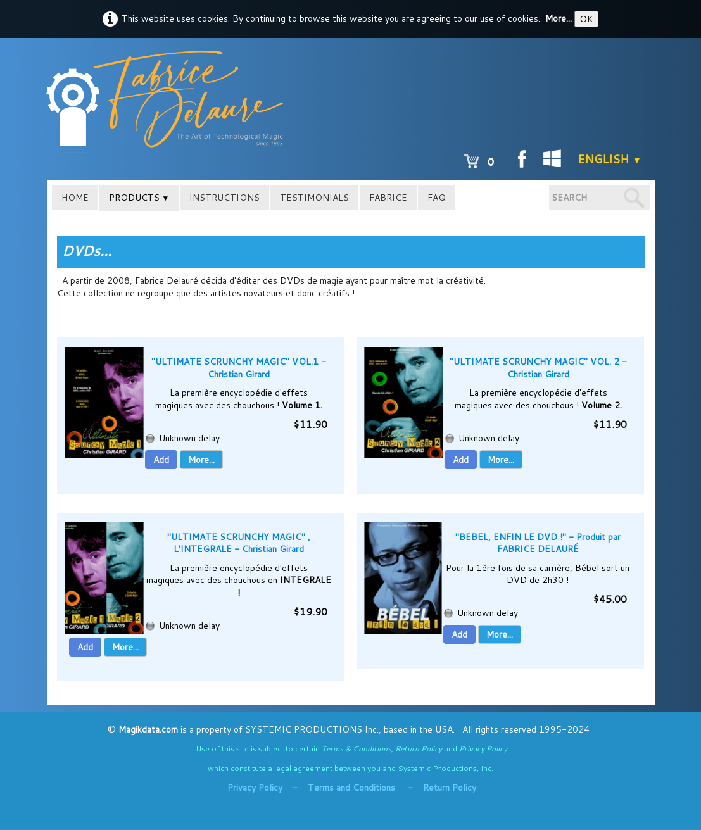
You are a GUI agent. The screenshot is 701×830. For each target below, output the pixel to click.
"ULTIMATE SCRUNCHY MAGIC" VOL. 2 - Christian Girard (538, 367)
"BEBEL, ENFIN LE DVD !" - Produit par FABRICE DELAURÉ (538, 543)
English (609, 159)
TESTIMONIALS (314, 197)
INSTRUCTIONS (224, 197)
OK (586, 19)
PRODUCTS (139, 197)
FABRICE (388, 197)
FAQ (436, 197)
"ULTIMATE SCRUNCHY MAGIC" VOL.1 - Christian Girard (238, 367)
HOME (75, 197)
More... (558, 18)
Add (161, 459)
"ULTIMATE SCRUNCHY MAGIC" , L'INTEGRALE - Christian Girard (238, 543)
